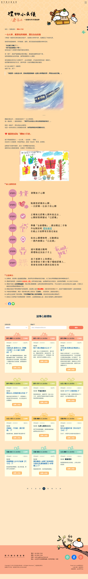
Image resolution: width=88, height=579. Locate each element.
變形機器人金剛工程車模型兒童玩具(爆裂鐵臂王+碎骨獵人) (43, 463)
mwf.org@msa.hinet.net (41, 557)
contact (80, 557)
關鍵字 (33, 324)
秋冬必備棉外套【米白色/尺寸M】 (70, 429)
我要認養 (12, 29)
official (67, 557)
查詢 (76, 327)
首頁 (6, 29)
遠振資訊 (81, 567)
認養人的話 (17, 368)
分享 (9, 303)
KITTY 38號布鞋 (72, 391)
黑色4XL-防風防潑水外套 (16, 393)
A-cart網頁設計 (79, 565)
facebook (74, 557)
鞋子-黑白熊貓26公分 (42, 348)
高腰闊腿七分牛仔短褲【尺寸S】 (16, 462)
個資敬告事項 (38, 565)
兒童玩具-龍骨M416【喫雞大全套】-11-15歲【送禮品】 (16, 350)
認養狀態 (7, 324)
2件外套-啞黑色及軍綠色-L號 (70, 349)
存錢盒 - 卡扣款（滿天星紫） (15, 429)
